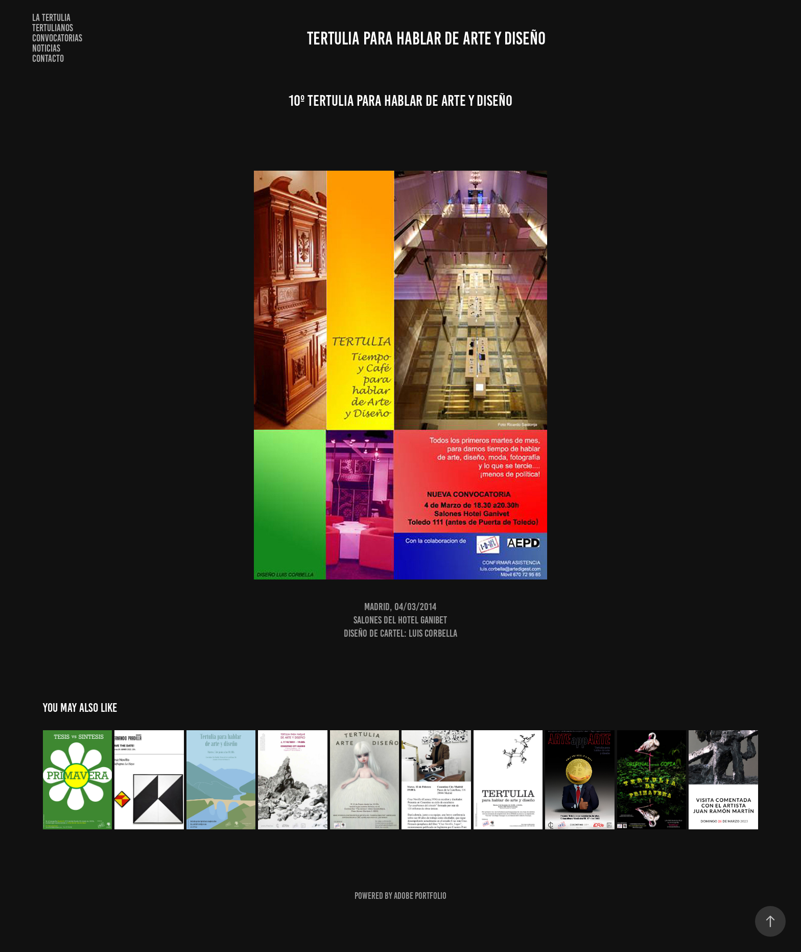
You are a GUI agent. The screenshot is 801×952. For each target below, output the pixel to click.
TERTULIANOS (52, 27)
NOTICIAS (46, 48)
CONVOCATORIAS (57, 38)
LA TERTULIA (51, 17)
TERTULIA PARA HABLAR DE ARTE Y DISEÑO (426, 38)
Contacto (48, 58)
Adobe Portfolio (420, 896)
